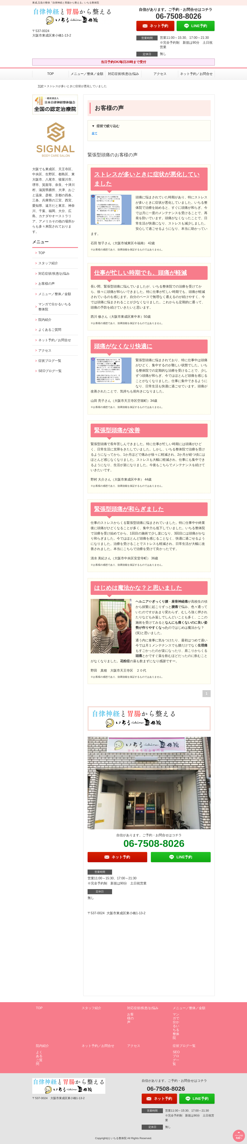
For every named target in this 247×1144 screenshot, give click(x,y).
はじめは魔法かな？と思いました (138, 588)
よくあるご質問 (49, 329)
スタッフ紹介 (48, 263)
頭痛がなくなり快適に (123, 346)
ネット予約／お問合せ (196, 74)
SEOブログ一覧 (50, 371)
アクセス (160, 74)
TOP (50, 74)
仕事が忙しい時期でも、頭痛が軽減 (140, 273)
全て (94, 133)
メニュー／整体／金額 (87, 74)
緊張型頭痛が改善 (117, 430)
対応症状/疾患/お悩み (123, 74)
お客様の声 (46, 283)
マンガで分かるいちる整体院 (54, 306)
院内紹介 (44, 319)
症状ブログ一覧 (49, 360)
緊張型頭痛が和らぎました (129, 509)
